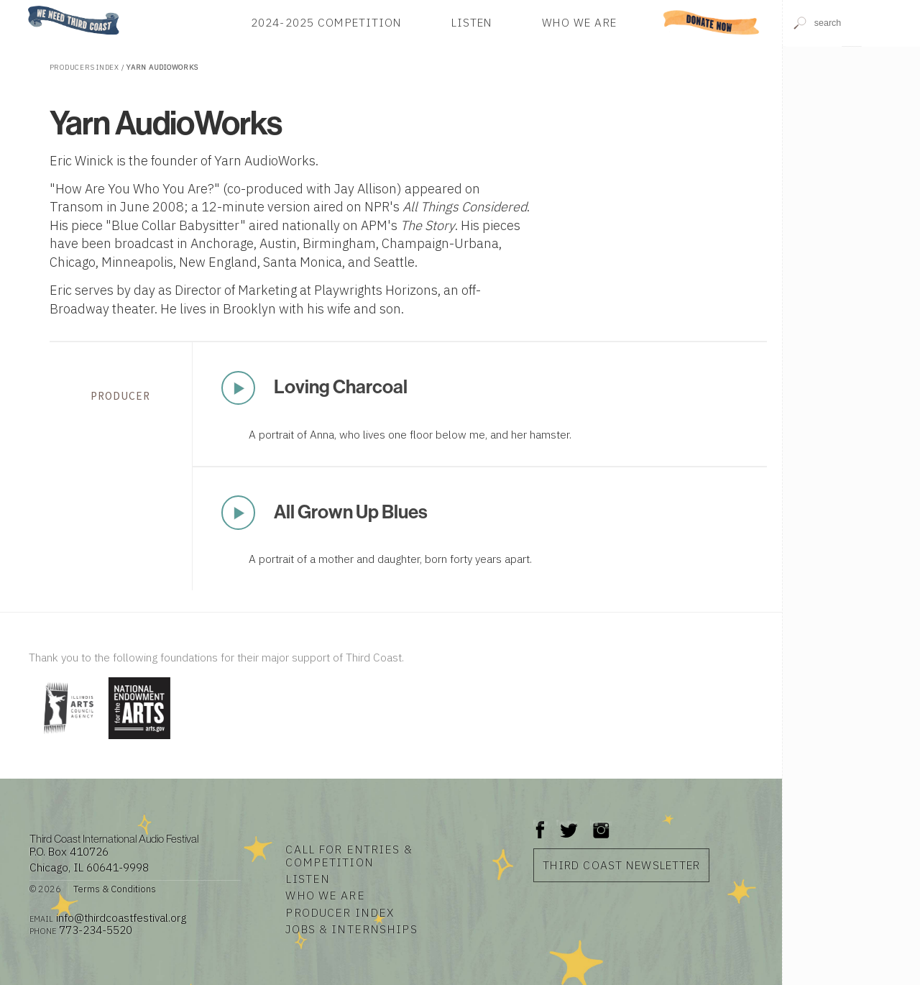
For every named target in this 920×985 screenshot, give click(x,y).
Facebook (540, 823)
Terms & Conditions (114, 889)
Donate (711, 22)
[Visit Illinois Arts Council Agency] (67, 740)
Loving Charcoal (341, 387)
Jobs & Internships (351, 929)
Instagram (601, 823)
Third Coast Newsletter (622, 865)
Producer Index (339, 912)
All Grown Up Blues (351, 512)
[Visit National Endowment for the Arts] (139, 740)
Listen (472, 22)
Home (23, 7)
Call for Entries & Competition (348, 855)
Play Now (238, 388)
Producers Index (84, 67)
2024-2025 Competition (326, 22)
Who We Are (579, 22)
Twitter (567, 823)
